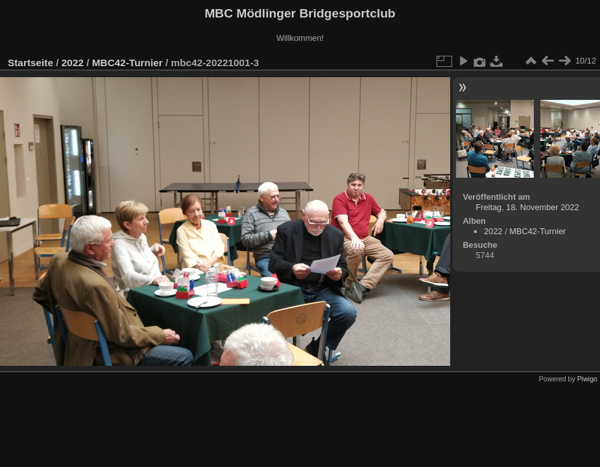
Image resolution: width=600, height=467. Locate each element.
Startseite (30, 62)
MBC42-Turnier (127, 62)
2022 (73, 62)
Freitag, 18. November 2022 (527, 207)
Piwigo (587, 379)
